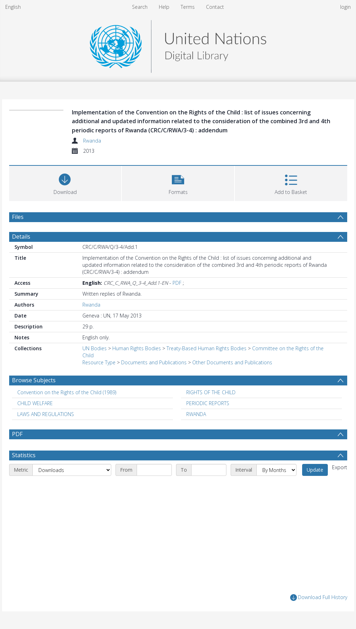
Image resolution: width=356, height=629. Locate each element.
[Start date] (154, 470)
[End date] (208, 470)
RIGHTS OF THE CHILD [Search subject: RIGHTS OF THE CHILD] (211, 392)
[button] (178, 182)
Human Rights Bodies (136, 348)
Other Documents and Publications (232, 362)
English (13, 7)
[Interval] (276, 470)
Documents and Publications (154, 362)
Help (164, 7)
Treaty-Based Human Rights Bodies (206, 348)
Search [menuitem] (140, 7)
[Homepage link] (178, 44)
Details (21, 236)
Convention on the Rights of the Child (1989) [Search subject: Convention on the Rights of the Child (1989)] (66, 392)
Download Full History (318, 597)
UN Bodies (94, 348)
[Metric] (71, 470)
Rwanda (92, 140)
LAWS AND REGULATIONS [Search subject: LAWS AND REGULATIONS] (45, 414)
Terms (188, 7)
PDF (177, 282)
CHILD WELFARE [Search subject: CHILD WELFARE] (35, 403)
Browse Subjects (34, 380)
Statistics (24, 455)
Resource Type (98, 362)
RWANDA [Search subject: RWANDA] (196, 414)
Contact (215, 7)
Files (18, 217)
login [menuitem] (345, 7)
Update (315, 469)
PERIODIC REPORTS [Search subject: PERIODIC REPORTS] (207, 403)
